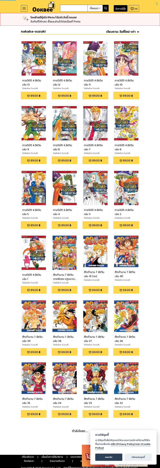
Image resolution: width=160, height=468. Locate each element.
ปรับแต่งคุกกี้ (138, 457)
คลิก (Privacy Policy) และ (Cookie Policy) (122, 446)
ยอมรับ (108, 457)
